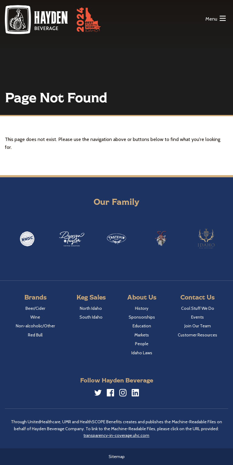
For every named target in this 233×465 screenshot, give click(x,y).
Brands (35, 297)
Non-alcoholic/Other (35, 326)
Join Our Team (197, 326)
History (141, 308)
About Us (141, 297)
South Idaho (91, 317)
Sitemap (117, 456)
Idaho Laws (141, 352)
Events (197, 317)
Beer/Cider (35, 308)
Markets (141, 335)
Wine (35, 317)
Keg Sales (91, 297)
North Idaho (91, 308)
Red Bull (35, 335)
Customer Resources (197, 335)
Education (142, 326)
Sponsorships (142, 317)
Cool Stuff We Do (197, 308)
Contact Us (197, 297)
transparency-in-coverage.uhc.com (116, 435)
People (141, 343)
